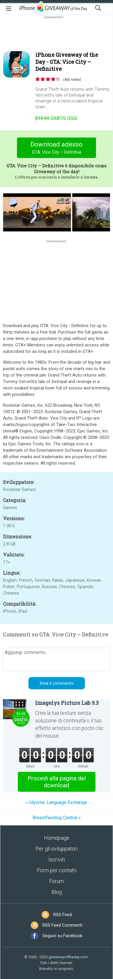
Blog (57, 892)
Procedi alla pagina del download (57, 782)
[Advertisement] (56, 34)
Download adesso (56, 148)
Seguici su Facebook (62, 935)
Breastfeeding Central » (56, 817)
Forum (56, 881)
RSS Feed (62, 914)
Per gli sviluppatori (56, 849)
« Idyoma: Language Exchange (56, 802)
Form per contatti (56, 870)
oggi (56, 118)
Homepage (56, 838)
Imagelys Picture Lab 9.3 (67, 702)
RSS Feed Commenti (62, 925)
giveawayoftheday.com (68, 957)
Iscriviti (56, 859)
